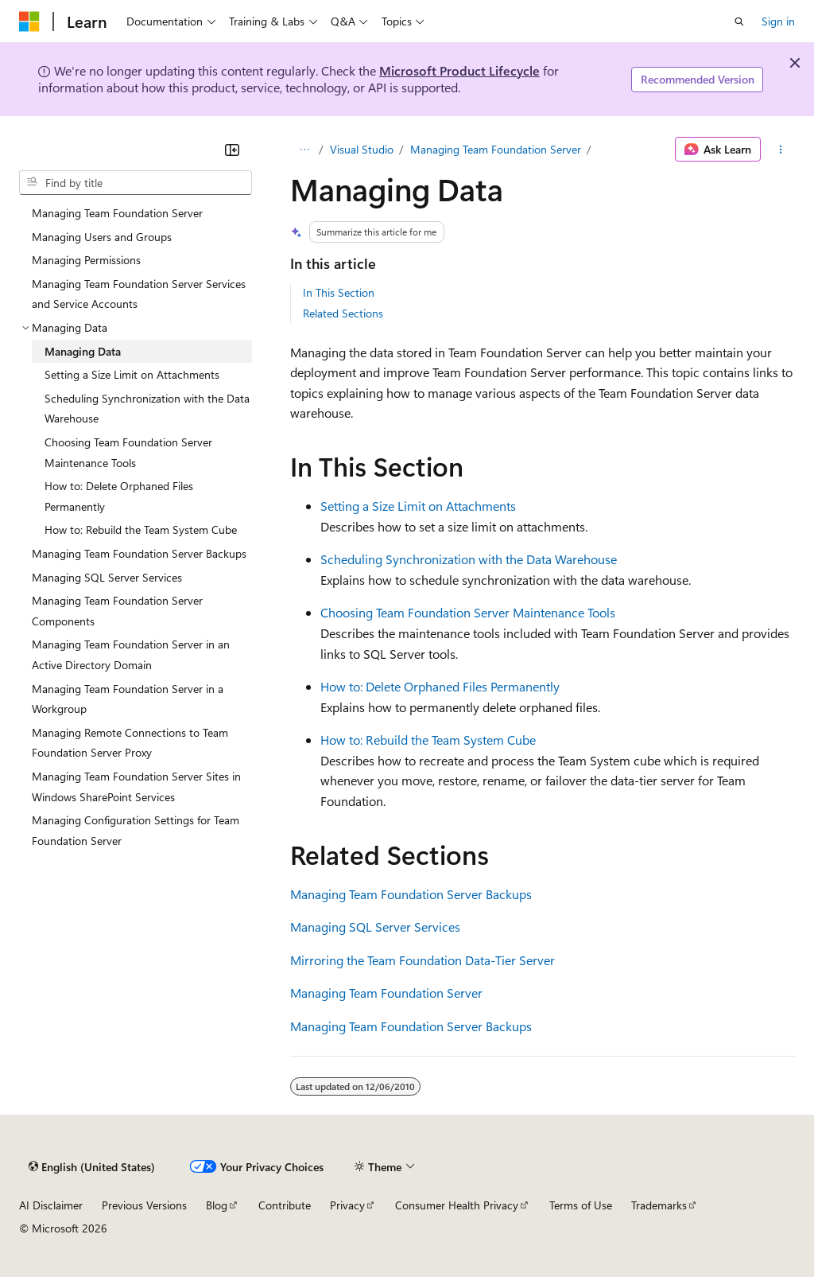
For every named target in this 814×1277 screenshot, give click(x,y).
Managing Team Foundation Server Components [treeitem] (117, 611)
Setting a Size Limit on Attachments (418, 505)
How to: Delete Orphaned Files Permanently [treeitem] (119, 496)
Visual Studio (361, 149)
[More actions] (781, 149)
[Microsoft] (29, 21)
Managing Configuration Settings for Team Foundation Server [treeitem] (135, 830)
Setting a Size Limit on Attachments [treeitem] (132, 374)
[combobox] (135, 183)
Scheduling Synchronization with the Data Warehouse (468, 559)
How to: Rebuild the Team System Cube (428, 739)
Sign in (778, 21)
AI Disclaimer (51, 1205)
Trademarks (659, 1205)
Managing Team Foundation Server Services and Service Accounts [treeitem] (139, 294)
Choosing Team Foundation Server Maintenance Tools (467, 612)
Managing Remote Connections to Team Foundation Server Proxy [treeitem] (130, 743)
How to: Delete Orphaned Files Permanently (440, 686)
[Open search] (739, 21)
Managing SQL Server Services (375, 926)
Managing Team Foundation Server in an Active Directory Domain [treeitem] (131, 654)
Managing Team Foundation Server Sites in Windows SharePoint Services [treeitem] (136, 786)
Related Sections (343, 313)
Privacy (347, 1205)
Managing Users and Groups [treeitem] (102, 236)
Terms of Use (580, 1205)
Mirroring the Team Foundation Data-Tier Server (422, 960)
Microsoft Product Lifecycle (459, 70)
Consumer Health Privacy (456, 1205)
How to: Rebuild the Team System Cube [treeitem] (141, 529)
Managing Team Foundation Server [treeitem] (117, 212)
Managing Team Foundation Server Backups (411, 894)
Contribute (284, 1205)
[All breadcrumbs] (304, 149)
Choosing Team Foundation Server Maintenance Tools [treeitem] (128, 452)
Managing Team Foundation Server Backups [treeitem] (139, 553)
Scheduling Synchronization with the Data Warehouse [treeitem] (147, 408)
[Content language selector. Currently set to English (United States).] (92, 1166)
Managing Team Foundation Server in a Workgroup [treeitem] (127, 699)
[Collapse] (232, 149)
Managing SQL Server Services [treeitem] (107, 577)
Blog (216, 1205)
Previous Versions (144, 1205)
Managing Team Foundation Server (495, 149)
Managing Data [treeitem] (83, 351)
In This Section (338, 292)
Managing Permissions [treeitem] (86, 259)
